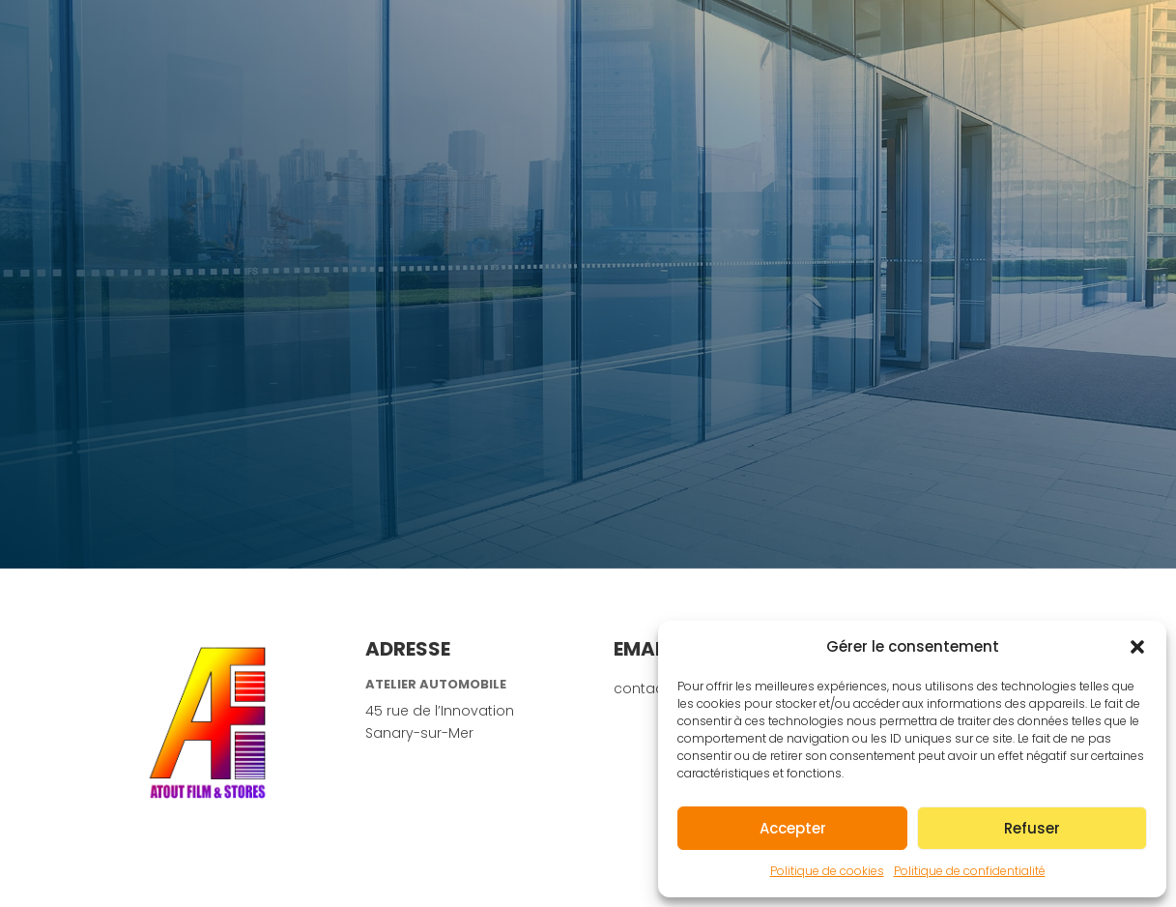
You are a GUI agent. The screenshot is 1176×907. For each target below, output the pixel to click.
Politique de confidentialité (970, 871)
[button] (1137, 647)
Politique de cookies (827, 871)
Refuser (1032, 828)
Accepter (793, 828)
